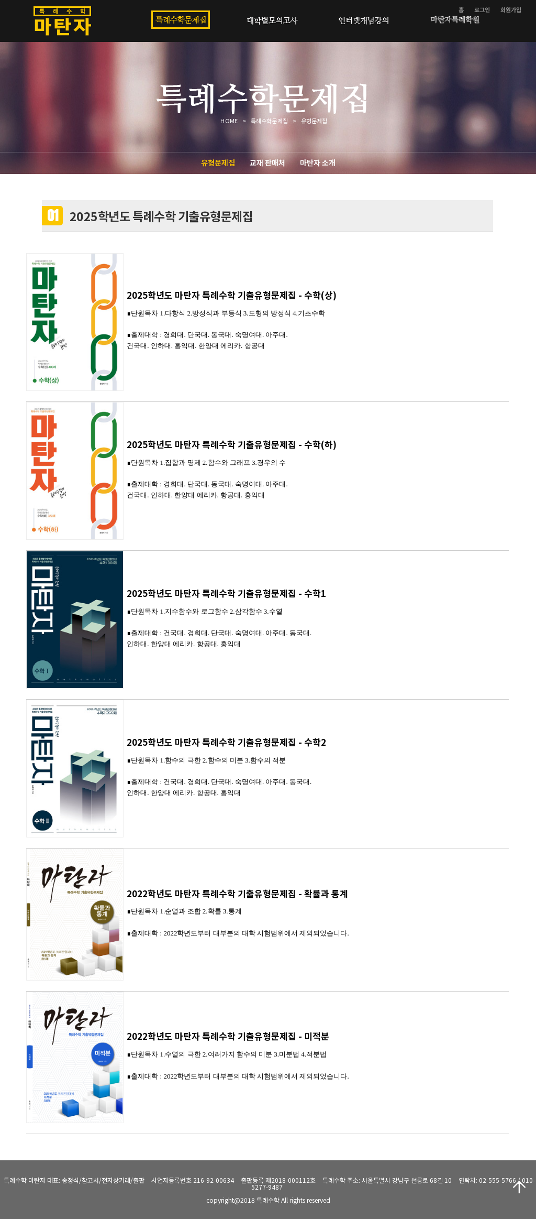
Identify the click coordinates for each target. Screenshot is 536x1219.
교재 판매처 (267, 162)
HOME (228, 120)
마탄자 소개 (318, 162)
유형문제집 (218, 162)
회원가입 (510, 9)
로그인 (482, 9)
